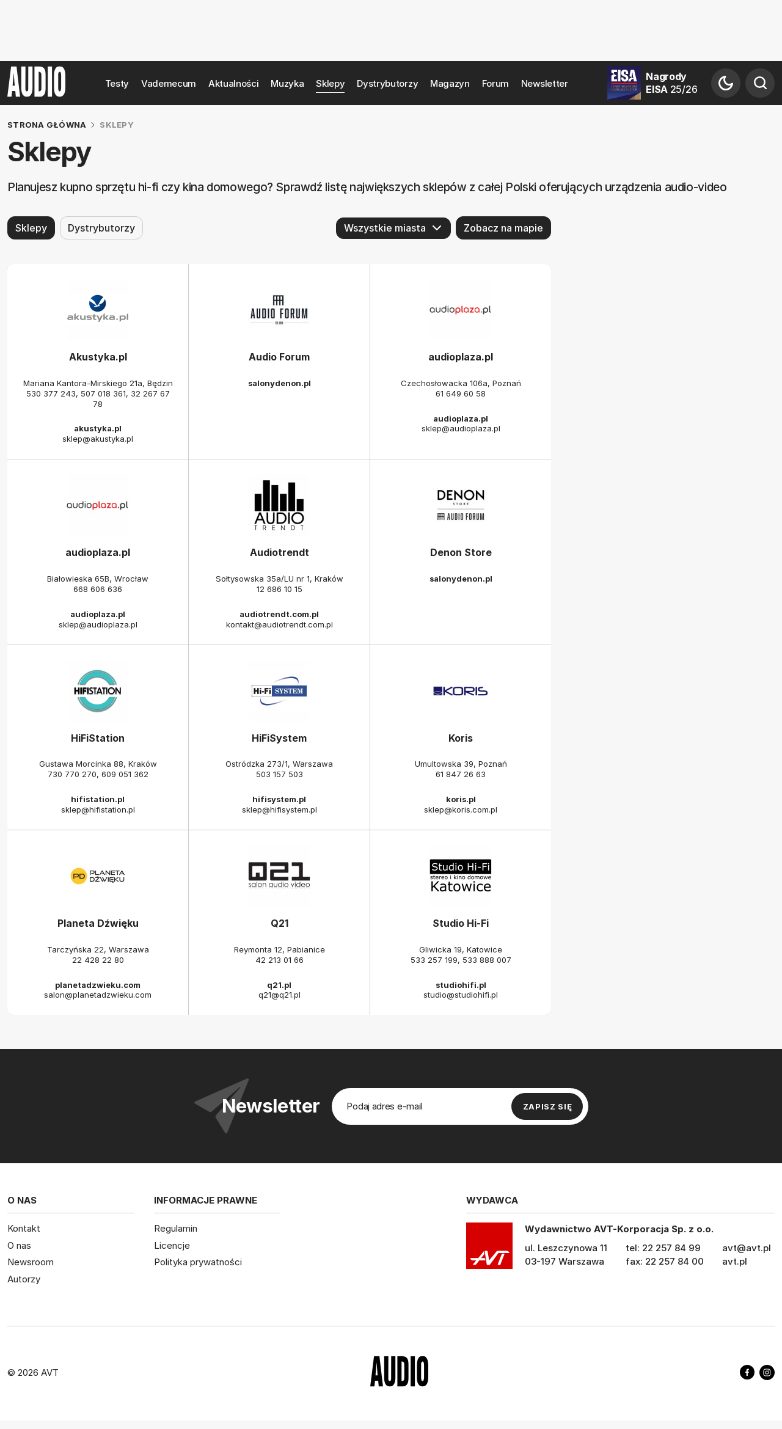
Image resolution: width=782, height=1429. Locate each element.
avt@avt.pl (746, 1248)
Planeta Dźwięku (98, 923)
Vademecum (168, 83)
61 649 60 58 (461, 393)
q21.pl (279, 984)
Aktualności (233, 83)
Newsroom (30, 1262)
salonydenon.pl (279, 383)
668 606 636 (97, 589)
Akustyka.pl (98, 357)
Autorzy (23, 1279)
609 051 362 (124, 774)
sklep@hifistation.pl (98, 809)
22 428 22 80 (98, 959)
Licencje (172, 1245)
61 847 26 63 (461, 774)
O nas (19, 1245)
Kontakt (23, 1228)
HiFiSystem (279, 737)
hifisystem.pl (279, 799)
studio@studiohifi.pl (460, 995)
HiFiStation (98, 737)
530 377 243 (51, 393)
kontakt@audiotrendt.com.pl (279, 624)
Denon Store (461, 552)
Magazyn (450, 83)
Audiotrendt (279, 552)
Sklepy (330, 83)
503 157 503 (279, 774)
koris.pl (461, 799)
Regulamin (175, 1228)
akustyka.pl (98, 428)
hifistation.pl (98, 799)
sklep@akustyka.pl (97, 439)
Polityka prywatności (198, 1262)
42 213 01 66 (279, 959)
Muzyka (287, 83)
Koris (460, 737)
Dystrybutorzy (387, 83)
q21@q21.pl (279, 995)
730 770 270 (72, 774)
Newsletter (544, 83)
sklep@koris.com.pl (460, 809)
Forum (496, 83)
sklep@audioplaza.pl (461, 428)
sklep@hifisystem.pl (279, 809)
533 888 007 (486, 959)
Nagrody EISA (671, 82)
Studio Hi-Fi (461, 923)
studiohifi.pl (461, 984)
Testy (117, 83)
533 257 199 (434, 959)
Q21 (279, 923)
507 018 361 (103, 393)
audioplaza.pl (460, 357)
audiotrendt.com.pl (279, 614)
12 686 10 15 (279, 589)
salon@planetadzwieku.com (98, 995)
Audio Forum (279, 357)
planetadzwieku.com (98, 984)
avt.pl (734, 1261)
